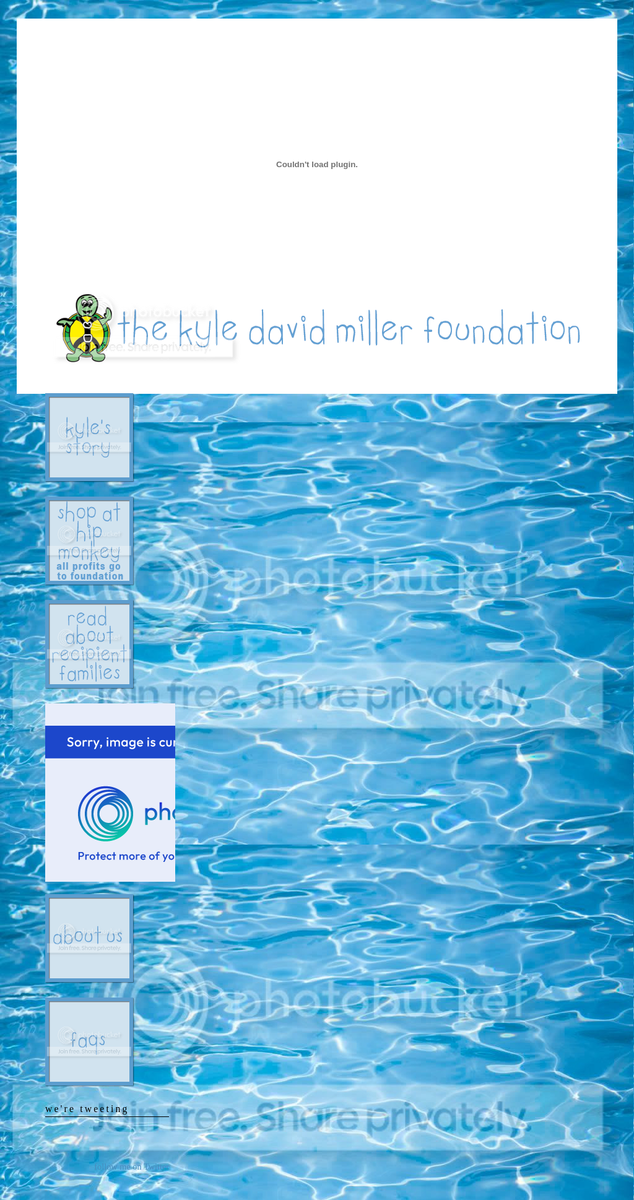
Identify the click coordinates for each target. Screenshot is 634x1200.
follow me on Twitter (131, 1167)
